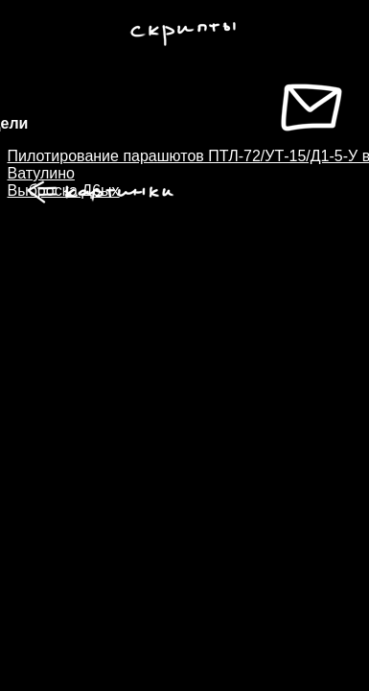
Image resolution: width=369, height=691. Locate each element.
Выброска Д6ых (64, 190)
